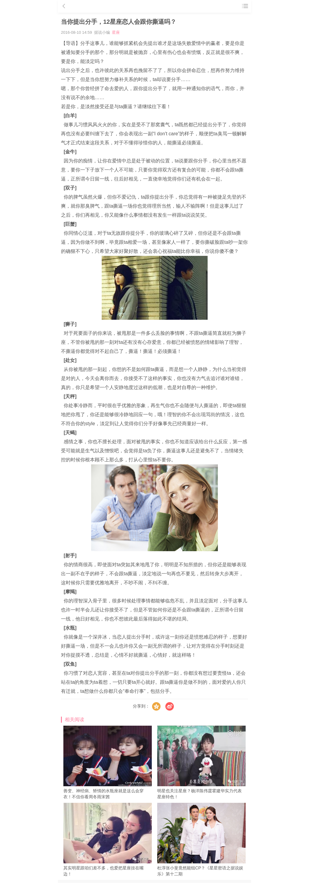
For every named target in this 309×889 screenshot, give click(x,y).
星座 (116, 32)
